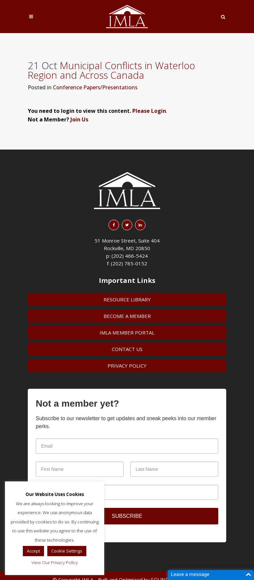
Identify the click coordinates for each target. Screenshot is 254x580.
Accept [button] (33, 551)
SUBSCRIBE (127, 516)
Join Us (79, 119)
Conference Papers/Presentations (95, 87)
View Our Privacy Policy (54, 562)
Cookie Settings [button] (66, 551)
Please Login (149, 110)
